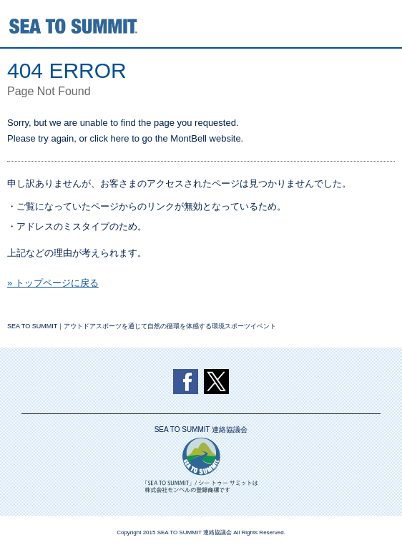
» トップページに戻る (53, 283)
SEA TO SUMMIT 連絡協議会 (201, 429)
